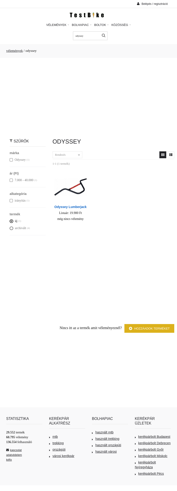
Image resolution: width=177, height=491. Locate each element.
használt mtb (102, 432)
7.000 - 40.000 (21, 180)
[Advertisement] (88, 96)
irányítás (18, 200)
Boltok (101, 24)
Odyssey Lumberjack (70, 207)
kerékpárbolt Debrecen (153, 443)
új (13, 221)
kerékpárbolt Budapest (152, 436)
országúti (57, 449)
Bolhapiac (81, 24)
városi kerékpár (62, 456)
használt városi (104, 451)
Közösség (121, 24)
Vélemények (57, 24)
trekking (56, 443)
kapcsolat (14, 450)
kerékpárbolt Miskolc (151, 456)
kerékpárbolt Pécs (149, 473)
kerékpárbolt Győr (149, 449)
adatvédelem (14, 455)
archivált (18, 228)
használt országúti (106, 445)
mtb (53, 436)
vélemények (14, 51)
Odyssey (18, 159)
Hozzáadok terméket (149, 328)
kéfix (9, 459)
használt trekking (105, 439)
